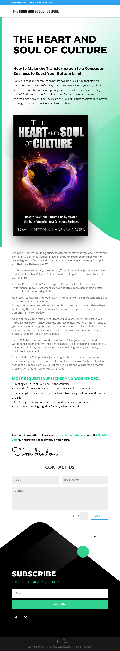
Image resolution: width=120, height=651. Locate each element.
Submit (99, 516)
